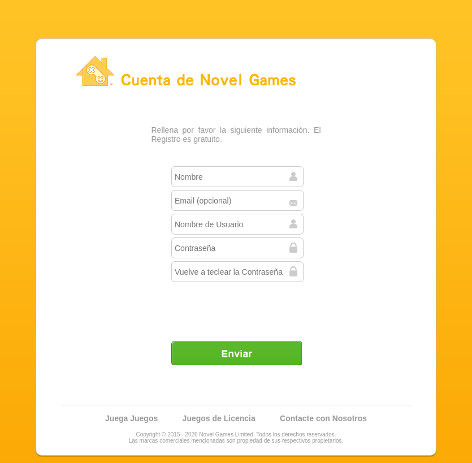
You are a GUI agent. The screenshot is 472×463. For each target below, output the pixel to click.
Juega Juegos (131, 418)
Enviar (236, 352)
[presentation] (237, 307)
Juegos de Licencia (219, 418)
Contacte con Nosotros (323, 418)
